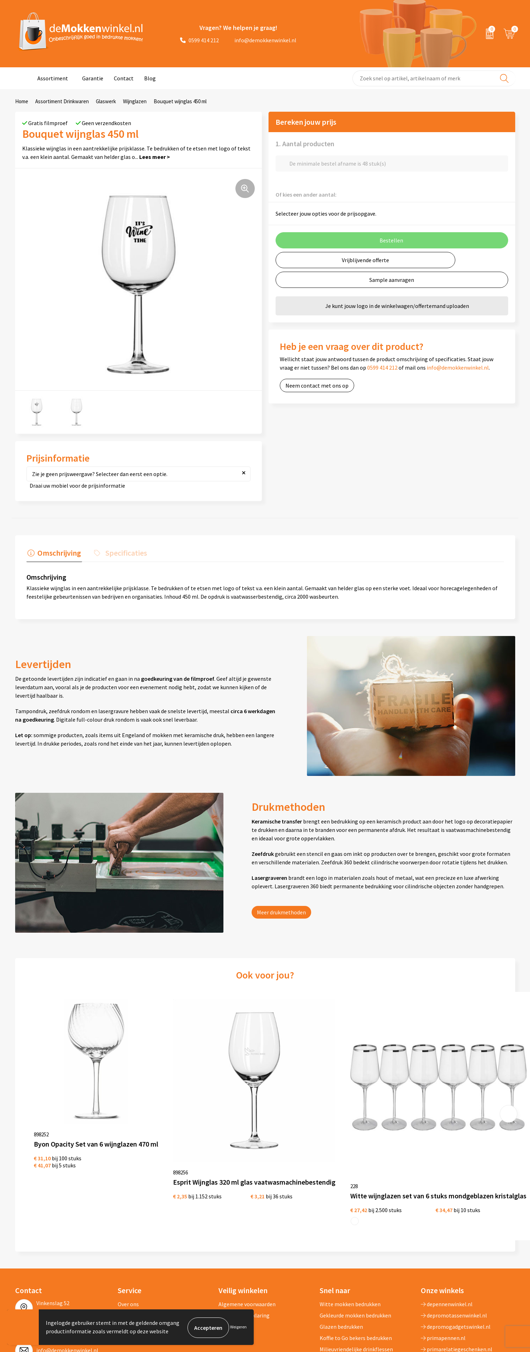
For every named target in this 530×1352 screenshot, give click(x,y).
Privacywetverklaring (244, 1243)
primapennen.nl (443, 1265)
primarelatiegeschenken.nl (456, 1276)
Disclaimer (231, 1254)
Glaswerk (106, 101)
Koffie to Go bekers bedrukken (356, 1265)
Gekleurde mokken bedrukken (355, 1243)
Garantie (92, 78)
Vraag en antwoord (140, 1254)
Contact (124, 78)
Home (21, 101)
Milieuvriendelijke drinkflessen (356, 1276)
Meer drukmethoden (281, 911)
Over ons (128, 1231)
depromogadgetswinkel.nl (456, 1254)
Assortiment (52, 78)
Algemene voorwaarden (247, 1231)
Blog (150, 78)
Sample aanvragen (391, 279)
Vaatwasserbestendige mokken (357, 1288)
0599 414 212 (199, 40)
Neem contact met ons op (317, 385)
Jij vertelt (129, 1243)
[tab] (53, 555)
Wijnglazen (135, 101)
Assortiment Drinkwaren (62, 101)
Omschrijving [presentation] (58, 553)
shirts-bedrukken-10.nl (451, 1288)
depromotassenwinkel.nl (454, 1243)
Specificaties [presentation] (122, 553)
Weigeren (238, 1327)
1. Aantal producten (305, 143)
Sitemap (128, 1265)
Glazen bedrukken (341, 1254)
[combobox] (434, 78)
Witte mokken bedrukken (350, 1231)
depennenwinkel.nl (447, 1231)
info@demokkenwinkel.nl (261, 40)
